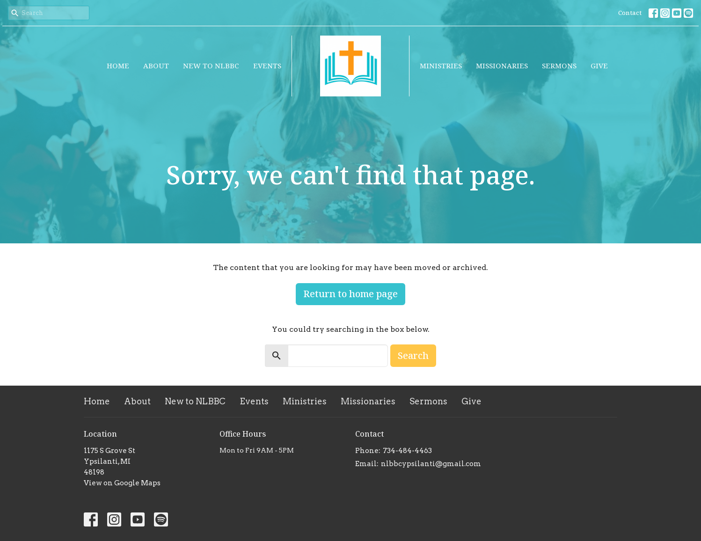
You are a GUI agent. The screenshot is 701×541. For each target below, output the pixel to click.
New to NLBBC (211, 65)
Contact (630, 12)
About (156, 65)
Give (599, 65)
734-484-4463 (407, 450)
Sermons (559, 65)
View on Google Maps (122, 483)
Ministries (441, 65)
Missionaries (502, 65)
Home (118, 65)
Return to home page (350, 293)
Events (267, 65)
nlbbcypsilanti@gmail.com (431, 464)
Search (413, 355)
